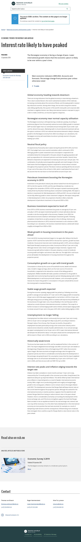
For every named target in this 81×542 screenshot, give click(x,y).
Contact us (28, 534)
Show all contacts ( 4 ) (12, 515)
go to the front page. (48, 21)
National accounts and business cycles (19, 30)
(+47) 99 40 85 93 (58, 507)
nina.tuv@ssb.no (58, 504)
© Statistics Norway (50, 534)
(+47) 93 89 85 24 (6, 507)
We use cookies (63, 4)
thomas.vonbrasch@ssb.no (9, 504)
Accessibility (38, 534)
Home (3, 30)
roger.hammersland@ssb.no (36, 504)
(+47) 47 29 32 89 (32, 507)
